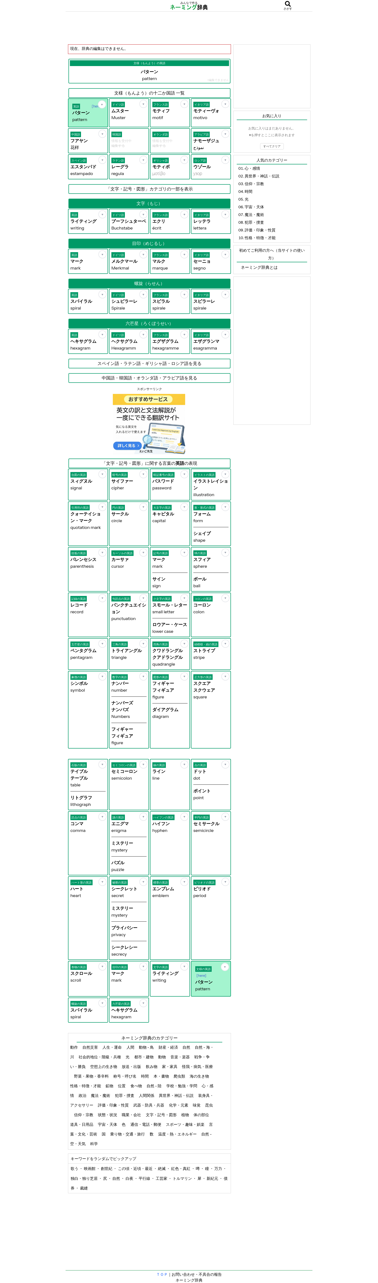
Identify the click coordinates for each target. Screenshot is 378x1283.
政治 (83, 1095)
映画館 (90, 1168)
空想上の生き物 (104, 1066)
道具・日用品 (82, 1124)
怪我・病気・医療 (197, 1066)
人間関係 (147, 1095)
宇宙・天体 (108, 1124)
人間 (131, 1047)
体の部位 (202, 1114)
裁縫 (84, 1188)
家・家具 (170, 1066)
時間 (145, 1076)
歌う (75, 1168)
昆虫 (209, 1105)
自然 (186, 1047)
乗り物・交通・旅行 (128, 1134)
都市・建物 (144, 1056)
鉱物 (110, 1085)
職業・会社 (132, 1114)
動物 (162, 1056)
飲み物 (152, 1066)
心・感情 (252, 168)
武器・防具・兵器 (149, 1105)
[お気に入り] (102, 104)
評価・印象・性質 (113, 1105)
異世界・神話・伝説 (176, 1095)
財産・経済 (169, 1047)
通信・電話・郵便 (146, 1124)
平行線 (145, 1178)
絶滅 (162, 1168)
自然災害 (90, 1047)
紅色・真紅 (181, 1168)
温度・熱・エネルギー (177, 1134)
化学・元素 (179, 1105)
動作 (74, 1047)
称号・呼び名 (125, 1076)
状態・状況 (108, 1114)
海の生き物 (200, 1076)
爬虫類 (180, 1076)
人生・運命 (112, 1047)
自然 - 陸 (154, 1085)
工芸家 (162, 1178)
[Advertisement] (189, 28)
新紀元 (213, 1178)
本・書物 (162, 1076)
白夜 (130, 1178)
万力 (218, 1168)
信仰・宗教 (84, 1114)
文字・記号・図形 (161, 1114)
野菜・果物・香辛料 (91, 1076)
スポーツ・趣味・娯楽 (185, 1124)
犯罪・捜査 (125, 1095)
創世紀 (107, 1168)
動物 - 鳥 (147, 1047)
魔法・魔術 (101, 1095)
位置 (122, 1085)
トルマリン (183, 1178)
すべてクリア (272, 146)
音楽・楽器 (180, 1056)
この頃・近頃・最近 (135, 1168)
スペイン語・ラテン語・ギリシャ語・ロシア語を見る (149, 363)
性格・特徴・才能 (86, 1085)
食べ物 (136, 1085)
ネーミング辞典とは (259, 267)
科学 (94, 1143)
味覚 (197, 1105)
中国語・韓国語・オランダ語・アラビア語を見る (149, 378)
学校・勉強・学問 (182, 1085)
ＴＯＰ (162, 1274)
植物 (185, 1114)
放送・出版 (132, 1066)
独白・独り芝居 (84, 1178)
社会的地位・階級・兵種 (100, 1056)
